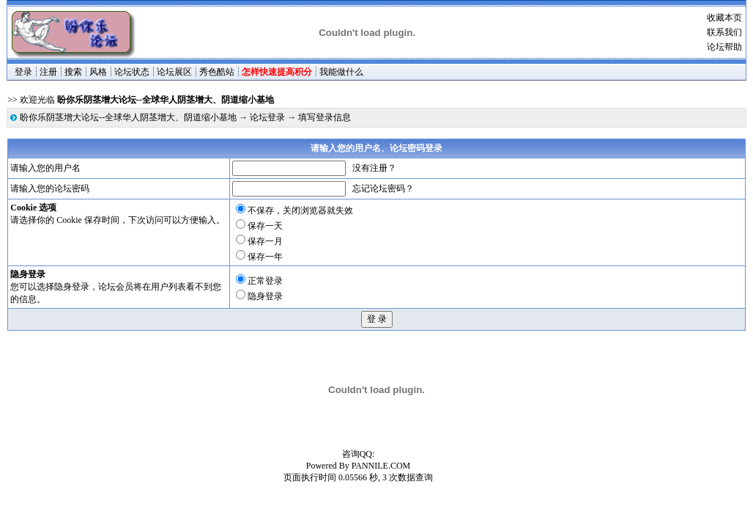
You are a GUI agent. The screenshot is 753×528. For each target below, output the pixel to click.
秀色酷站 (216, 72)
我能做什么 (341, 72)
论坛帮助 (724, 47)
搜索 (73, 72)
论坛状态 (131, 72)
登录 (23, 72)
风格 (98, 72)
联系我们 (724, 32)
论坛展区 (174, 72)
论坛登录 (267, 117)
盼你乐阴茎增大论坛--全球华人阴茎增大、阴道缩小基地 (128, 117)
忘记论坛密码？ (383, 188)
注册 (48, 72)
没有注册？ (374, 168)
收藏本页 (724, 17)
